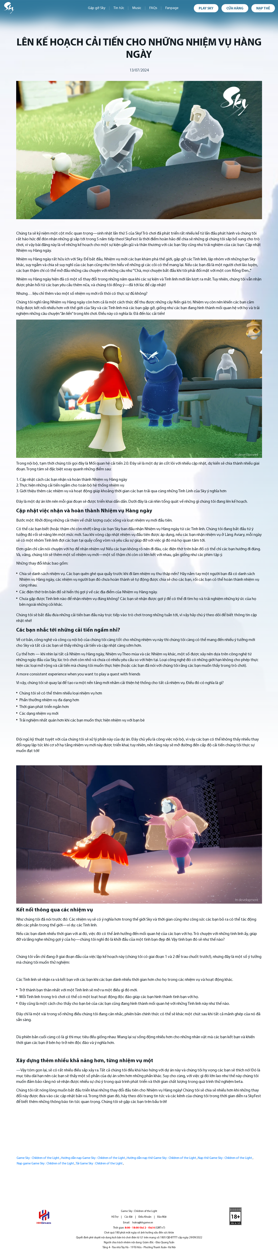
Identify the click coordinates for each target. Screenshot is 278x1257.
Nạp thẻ (263, 8)
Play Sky (206, 8)
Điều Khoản (144, 1217)
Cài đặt (128, 1217)
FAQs (153, 8)
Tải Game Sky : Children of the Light (99, 1163)
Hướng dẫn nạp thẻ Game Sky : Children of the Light (161, 1158)
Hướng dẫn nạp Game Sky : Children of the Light (93, 1158)
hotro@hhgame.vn (142, 1222)
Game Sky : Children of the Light (38, 1158)
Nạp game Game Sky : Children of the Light (45, 1163)
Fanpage (171, 8)
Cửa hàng (234, 8)
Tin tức (118, 8)
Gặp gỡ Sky (96, 8)
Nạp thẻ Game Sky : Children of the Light (225, 1158)
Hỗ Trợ (114, 1217)
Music (136, 8)
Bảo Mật (162, 1217)
